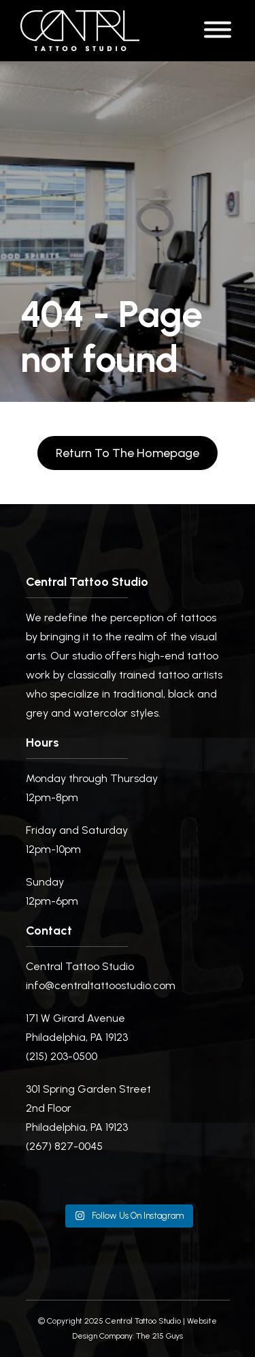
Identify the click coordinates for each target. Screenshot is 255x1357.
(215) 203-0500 (61, 1056)
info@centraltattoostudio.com (100, 985)
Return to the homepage (127, 453)
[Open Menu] (217, 31)
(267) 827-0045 (64, 1146)
